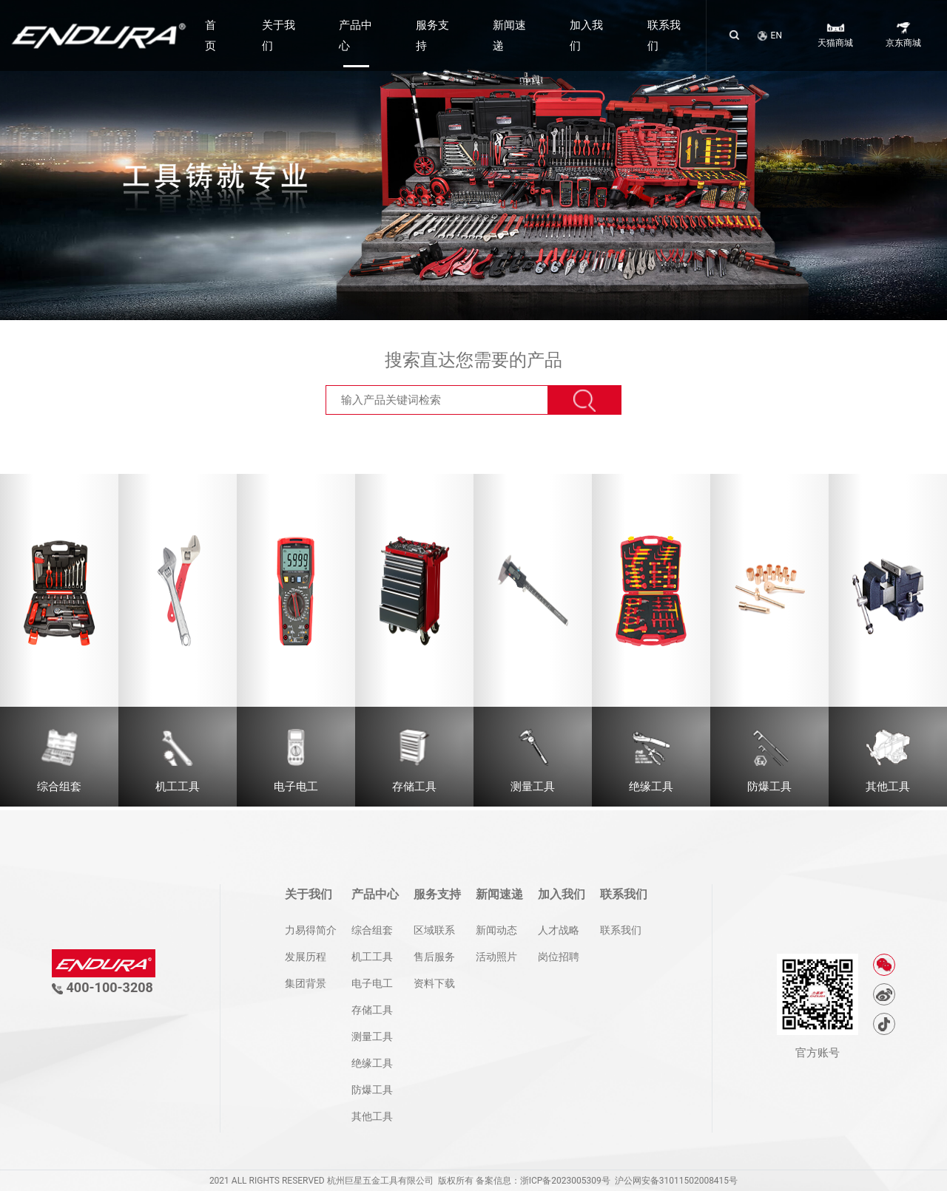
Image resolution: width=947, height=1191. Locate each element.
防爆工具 (372, 1090)
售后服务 (434, 957)
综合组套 (372, 930)
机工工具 (372, 957)
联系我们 (664, 35)
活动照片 (496, 957)
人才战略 (558, 930)
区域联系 (434, 930)
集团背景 (305, 983)
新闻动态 (496, 930)
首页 (210, 35)
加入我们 (586, 35)
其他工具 (372, 1116)
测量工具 (372, 1036)
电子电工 (372, 983)
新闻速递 (509, 35)
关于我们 (278, 35)
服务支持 (432, 35)
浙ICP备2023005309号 (565, 1180)
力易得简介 (311, 930)
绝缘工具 (372, 1063)
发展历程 (305, 957)
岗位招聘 (558, 957)
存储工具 (372, 1010)
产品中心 (355, 35)
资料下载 (434, 983)
